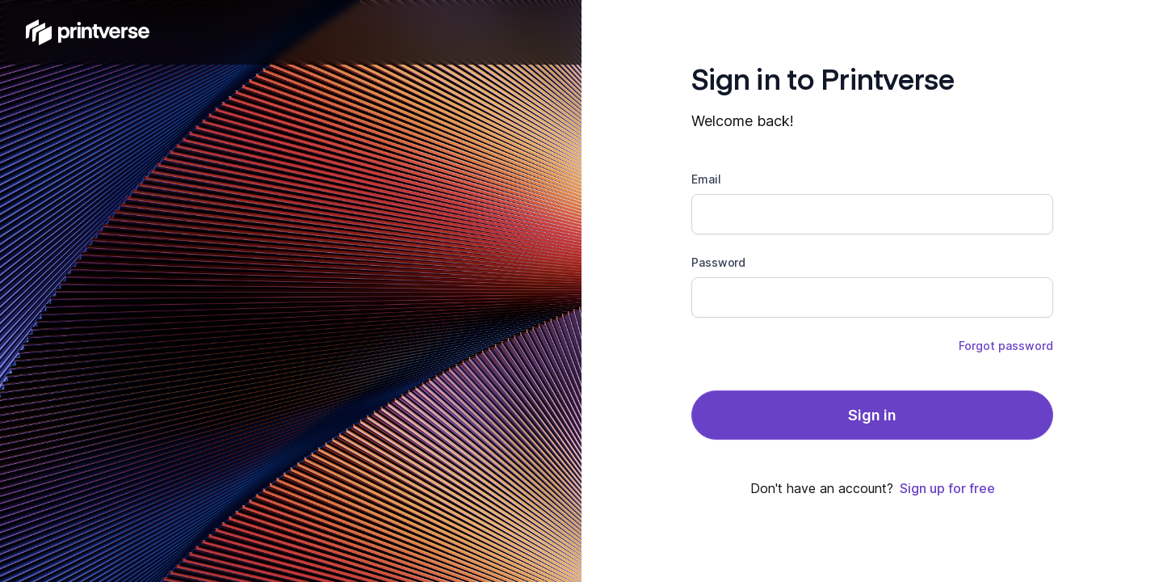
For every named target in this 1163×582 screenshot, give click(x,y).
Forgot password (1006, 345)
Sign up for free (947, 488)
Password (718, 262)
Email (706, 179)
